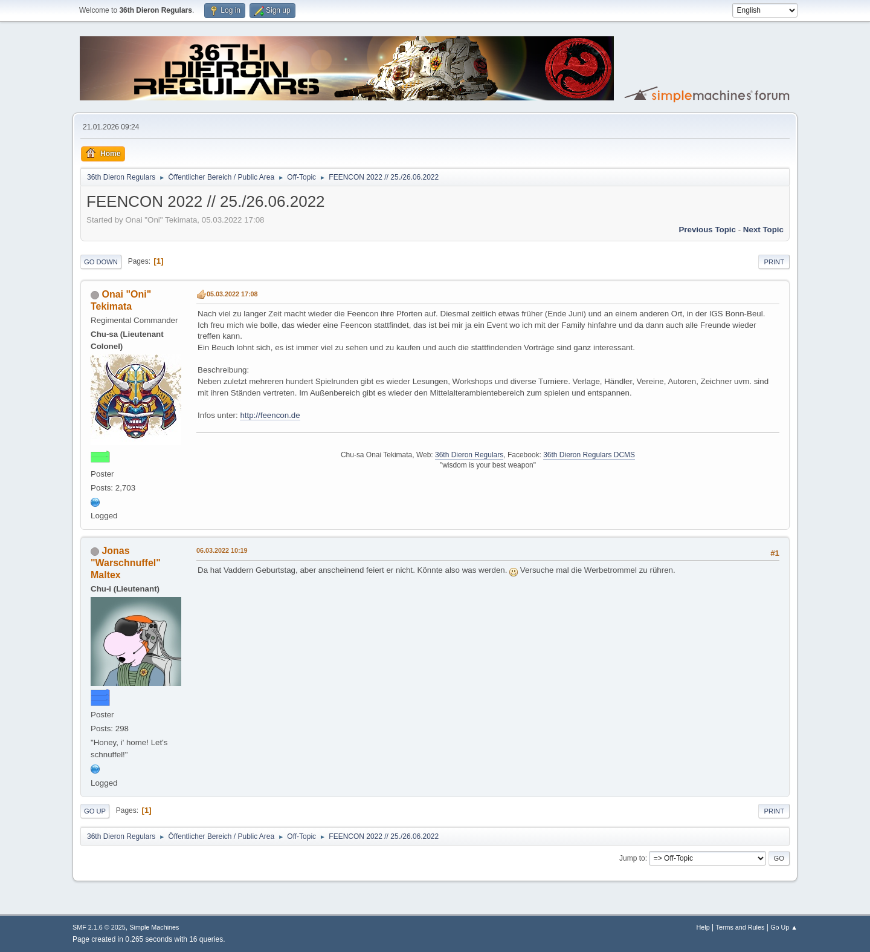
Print (774, 262)
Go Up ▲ (784, 927)
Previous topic (707, 229)
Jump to (632, 858)
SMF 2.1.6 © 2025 (99, 927)
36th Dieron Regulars (469, 455)
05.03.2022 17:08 (232, 294)
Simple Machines (154, 927)
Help (703, 927)
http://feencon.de (270, 415)
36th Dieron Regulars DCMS (589, 455)
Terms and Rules (740, 927)
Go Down (101, 262)
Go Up (95, 811)
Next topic (763, 229)
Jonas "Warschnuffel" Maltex (126, 563)
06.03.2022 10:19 (222, 550)
